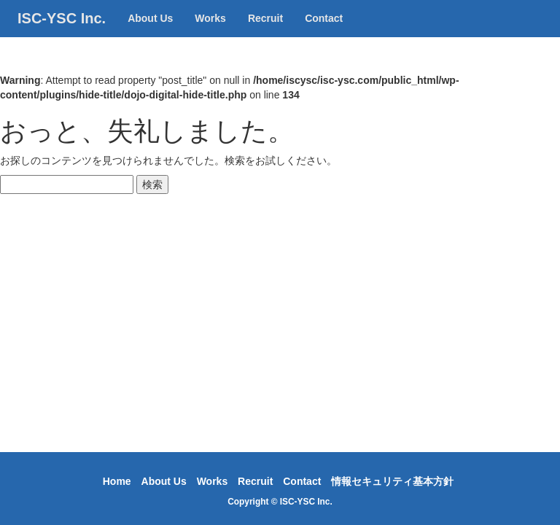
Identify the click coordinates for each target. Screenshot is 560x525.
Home (117, 481)
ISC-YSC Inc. (62, 33)
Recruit (265, 33)
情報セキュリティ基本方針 (392, 481)
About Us (150, 33)
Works (210, 33)
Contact (324, 33)
